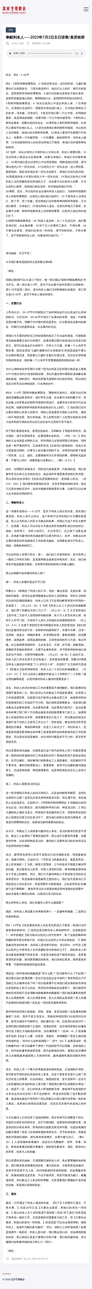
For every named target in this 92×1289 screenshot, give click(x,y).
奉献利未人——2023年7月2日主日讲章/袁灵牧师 (45, 37)
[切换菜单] (86, 9)
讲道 (10, 29)
